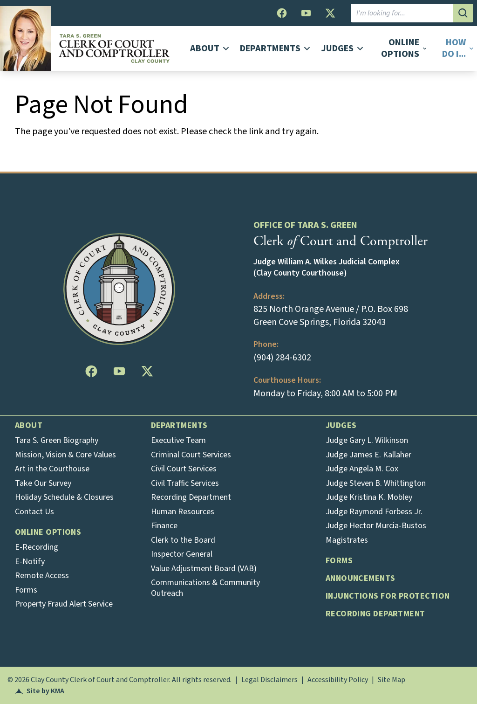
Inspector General (181, 554)
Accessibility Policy (337, 680)
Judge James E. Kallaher (368, 455)
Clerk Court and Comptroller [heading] (340, 241)
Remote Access (42, 575)
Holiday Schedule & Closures (64, 497)
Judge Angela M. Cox (362, 469)
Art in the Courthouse (52, 469)
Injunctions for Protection (388, 596)
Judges (341, 425)
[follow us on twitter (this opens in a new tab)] (330, 13)
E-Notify (30, 561)
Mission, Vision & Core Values (65, 455)
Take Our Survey (43, 483)
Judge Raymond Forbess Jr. (374, 512)
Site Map (391, 680)
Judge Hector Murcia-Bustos (376, 525)
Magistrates (347, 540)
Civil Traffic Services (185, 483)
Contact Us (34, 512)
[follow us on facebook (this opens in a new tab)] (282, 13)
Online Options (48, 532)
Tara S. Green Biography (56, 440)
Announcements (360, 578)
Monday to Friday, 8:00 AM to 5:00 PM (325, 393)
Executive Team (178, 440)
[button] (454, 48)
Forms (26, 590)
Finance (164, 525)
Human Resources (182, 512)
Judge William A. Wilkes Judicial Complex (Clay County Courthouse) (326, 267)
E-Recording (36, 547)
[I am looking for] (402, 13)
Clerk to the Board (183, 540)
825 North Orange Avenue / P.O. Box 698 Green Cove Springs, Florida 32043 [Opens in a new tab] (330, 316)
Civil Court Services (184, 469)
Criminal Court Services (191, 455)
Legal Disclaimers (269, 680)
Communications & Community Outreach (205, 588)
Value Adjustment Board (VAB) (204, 568)
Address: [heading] (269, 296)
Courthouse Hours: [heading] (287, 380)
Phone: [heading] (266, 344)
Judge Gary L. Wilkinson (367, 440)
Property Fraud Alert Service (64, 604)
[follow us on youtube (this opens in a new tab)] (306, 13)
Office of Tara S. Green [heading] (305, 225)
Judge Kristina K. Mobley (369, 497)
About (28, 425)
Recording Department (191, 497)
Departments (179, 425)
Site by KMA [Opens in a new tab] (39, 691)
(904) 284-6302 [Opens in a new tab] (282, 357)
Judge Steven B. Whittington (376, 483)
